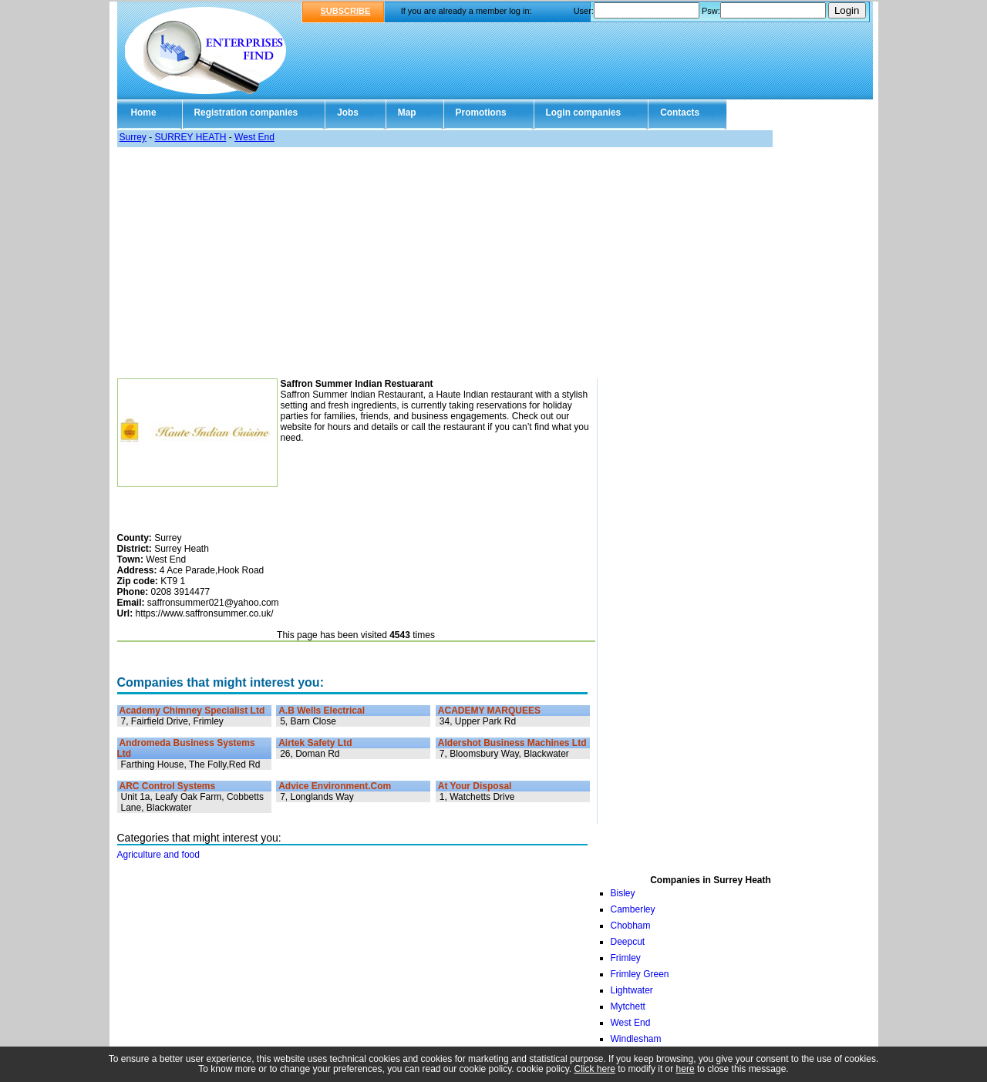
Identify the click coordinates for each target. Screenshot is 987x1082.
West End (254, 137)
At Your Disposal (475, 786)
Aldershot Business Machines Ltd (512, 743)
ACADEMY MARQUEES (489, 710)
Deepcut (628, 941)
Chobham (631, 925)
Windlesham (636, 1038)
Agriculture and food (158, 854)
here (685, 1069)
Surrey (133, 137)
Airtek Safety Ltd (315, 743)
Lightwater (632, 990)
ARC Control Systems (168, 786)
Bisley (623, 893)
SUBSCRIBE (346, 10)
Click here (594, 1069)
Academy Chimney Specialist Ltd (192, 710)
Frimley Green (640, 974)
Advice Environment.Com (334, 786)
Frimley (626, 958)
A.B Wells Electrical (321, 710)
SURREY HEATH (191, 137)
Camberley (633, 909)
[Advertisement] (493, 263)
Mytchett (628, 1006)
